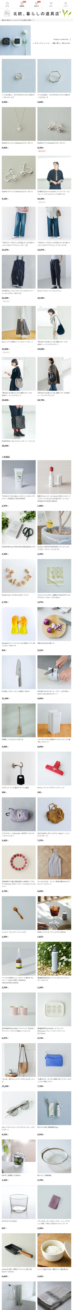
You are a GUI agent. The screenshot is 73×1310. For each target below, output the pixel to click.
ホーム (7, 6)
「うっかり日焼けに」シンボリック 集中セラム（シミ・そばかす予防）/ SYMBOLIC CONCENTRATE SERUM (18, 980)
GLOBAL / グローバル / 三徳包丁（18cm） (16, 691)
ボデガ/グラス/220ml (9, 1221)
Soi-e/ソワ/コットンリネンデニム (49, 291)
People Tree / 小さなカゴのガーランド (15, 595)
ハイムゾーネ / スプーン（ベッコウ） (14, 932)
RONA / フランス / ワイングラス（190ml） (51, 932)
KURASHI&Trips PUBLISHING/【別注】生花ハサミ (19, 547)
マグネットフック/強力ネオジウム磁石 (15, 787)
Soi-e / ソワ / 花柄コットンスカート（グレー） (17, 342)
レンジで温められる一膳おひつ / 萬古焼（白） (52, 1269)
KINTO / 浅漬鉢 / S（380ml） (11, 1175)
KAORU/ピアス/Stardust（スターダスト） (51, 143)
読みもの (36, 6)
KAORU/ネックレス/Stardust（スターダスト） (17, 143)
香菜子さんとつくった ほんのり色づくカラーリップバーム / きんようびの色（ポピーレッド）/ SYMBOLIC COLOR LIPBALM (54, 498)
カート (51, 6)
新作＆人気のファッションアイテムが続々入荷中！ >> (18, 20)
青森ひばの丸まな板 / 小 (45, 643)
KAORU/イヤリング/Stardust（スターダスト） (17, 191)
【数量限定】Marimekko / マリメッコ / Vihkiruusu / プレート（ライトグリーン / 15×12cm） (51, 1030)
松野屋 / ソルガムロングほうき (12, 739)
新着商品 (22, 6)
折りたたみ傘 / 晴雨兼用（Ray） (48, 1127)
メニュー (66, 6)
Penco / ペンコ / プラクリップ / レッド (51, 787)
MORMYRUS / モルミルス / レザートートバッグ (18, 441)
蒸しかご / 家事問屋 (44, 1175)
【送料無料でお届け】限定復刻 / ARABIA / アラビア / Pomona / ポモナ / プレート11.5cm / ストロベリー (19, 884)
